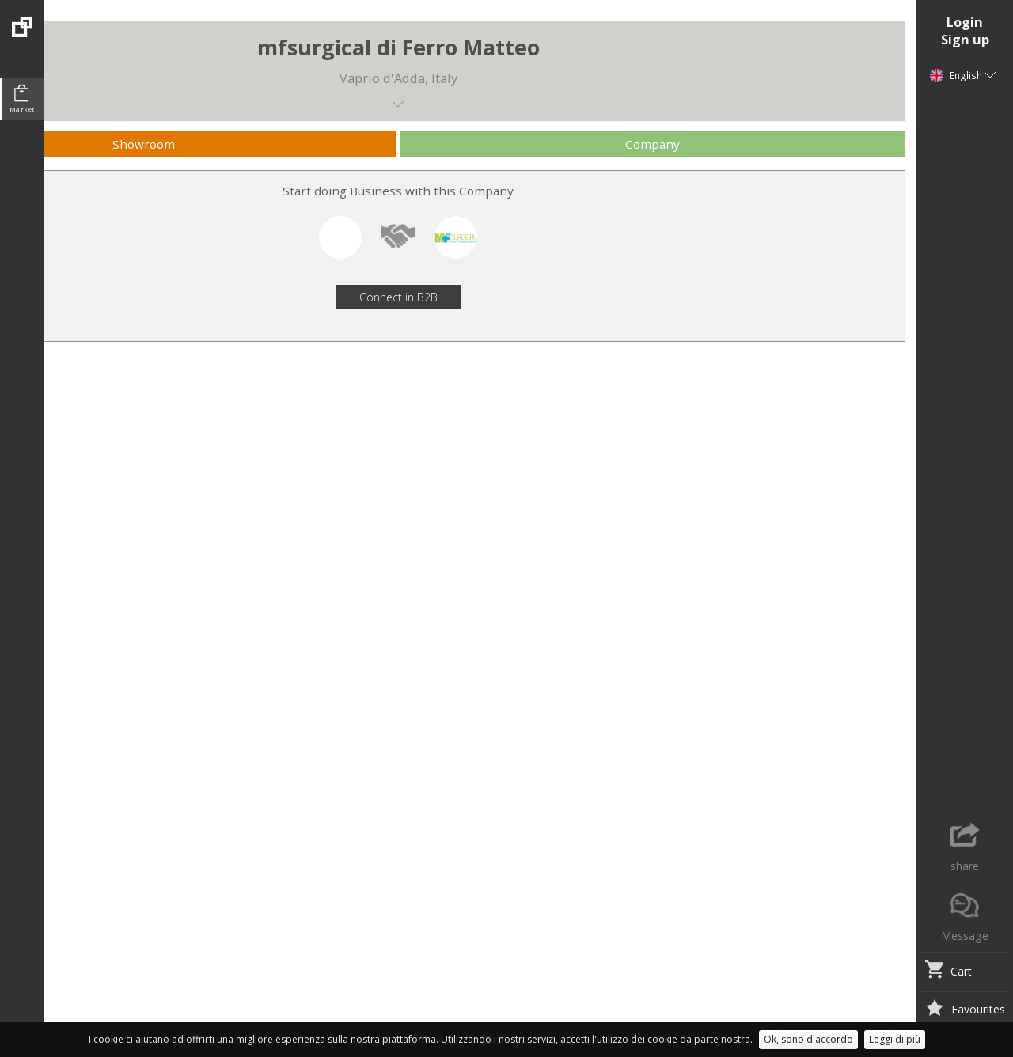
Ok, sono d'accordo (808, 1039)
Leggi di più (894, 1039)
